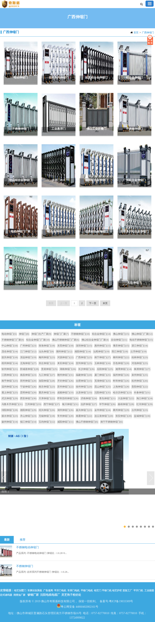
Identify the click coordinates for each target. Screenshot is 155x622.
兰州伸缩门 (33, 404)
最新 (7, 539)
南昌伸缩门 (28, 375)
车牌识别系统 (34, 590)
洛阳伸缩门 (47, 380)
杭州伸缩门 (140, 380)
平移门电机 (87, 590)
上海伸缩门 (121, 386)
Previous (5, 478)
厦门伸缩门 (102, 375)
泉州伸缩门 (140, 375)
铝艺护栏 (117, 590)
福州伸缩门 (121, 375)
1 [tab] (124, 527)
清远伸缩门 (28, 357)
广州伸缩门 (28, 345)
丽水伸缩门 (10, 416)
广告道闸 (48, 590)
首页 (136, 32)
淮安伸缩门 (123, 416)
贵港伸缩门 (49, 369)
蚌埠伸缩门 (121, 380)
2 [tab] (128, 527)
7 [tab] (149, 527)
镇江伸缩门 (28, 421)
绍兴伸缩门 (47, 410)
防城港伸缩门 (29, 369)
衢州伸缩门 (121, 410)
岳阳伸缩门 (105, 369)
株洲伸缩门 (142, 369)
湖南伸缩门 (68, 369)
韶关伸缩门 (10, 357)
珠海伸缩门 (47, 345)
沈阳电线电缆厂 (50, 594)
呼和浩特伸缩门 (67, 398)
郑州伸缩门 (28, 380)
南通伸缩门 (84, 416)
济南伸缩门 (89, 398)
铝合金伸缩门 (101, 334)
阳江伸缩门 (120, 351)
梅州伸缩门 (47, 357)
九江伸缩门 (47, 375)
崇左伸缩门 (47, 363)
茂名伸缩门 (10, 351)
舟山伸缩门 (28, 416)
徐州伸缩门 (84, 386)
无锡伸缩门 (47, 416)
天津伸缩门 (47, 398)
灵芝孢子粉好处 (71, 594)
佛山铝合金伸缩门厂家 (95, 339)
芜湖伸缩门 (102, 380)
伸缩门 (24, 334)
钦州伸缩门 (10, 369)
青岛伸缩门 (107, 398)
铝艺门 (97, 590)
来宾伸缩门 (65, 363)
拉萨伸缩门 (89, 404)
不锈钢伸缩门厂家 (13, 339)
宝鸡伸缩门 (47, 421)
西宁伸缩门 (52, 404)
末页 (105, 303)
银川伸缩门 (70, 404)
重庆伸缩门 (47, 392)
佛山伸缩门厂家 (142, 334)
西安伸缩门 (28, 398)
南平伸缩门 (10, 380)
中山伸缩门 (10, 345)
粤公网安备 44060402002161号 (77, 606)
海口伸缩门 (144, 398)
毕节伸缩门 (107, 404)
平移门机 (107, 590)
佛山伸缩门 (121, 334)
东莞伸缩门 (65, 345)
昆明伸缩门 (28, 392)
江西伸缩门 (10, 375)
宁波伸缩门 (28, 386)
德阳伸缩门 (28, 410)
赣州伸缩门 (65, 375)
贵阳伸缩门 (140, 386)
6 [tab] (145, 527)
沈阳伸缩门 (102, 392)
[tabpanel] (77, 461)
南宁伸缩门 (102, 357)
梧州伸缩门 (10, 363)
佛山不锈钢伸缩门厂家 (65, 339)
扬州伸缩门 (10, 421)
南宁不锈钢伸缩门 (112, 421)
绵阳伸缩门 (10, 410)
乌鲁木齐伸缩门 (12, 404)
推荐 (22, 539)
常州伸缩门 (65, 416)
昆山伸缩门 (102, 386)
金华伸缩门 (102, 410)
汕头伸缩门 (46, 351)
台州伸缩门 (140, 410)
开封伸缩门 (65, 380)
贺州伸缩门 (84, 363)
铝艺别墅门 (20, 590)
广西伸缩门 (148, 32)
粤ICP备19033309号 (121, 601)
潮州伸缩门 (64, 351)
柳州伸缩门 (121, 357)
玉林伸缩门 (102, 363)
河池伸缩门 (140, 363)
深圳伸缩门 (84, 345)
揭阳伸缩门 (83, 351)
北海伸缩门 (28, 363)
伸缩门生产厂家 (41, 334)
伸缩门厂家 (61, 334)
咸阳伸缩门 (65, 421)
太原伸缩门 (84, 392)
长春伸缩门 (142, 392)
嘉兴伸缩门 (84, 410)
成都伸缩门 (65, 392)
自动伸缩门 (119, 339)
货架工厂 (127, 590)
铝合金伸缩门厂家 (38, 339)
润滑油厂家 (19, 595)
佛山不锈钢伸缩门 (87, 421)
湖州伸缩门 (65, 410)
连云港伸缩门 (103, 416)
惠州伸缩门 (102, 345)
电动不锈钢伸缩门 (141, 339)
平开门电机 (60, 590)
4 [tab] (136, 527)
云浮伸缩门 (138, 351)
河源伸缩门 (65, 357)
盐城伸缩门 (142, 416)
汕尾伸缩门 (101, 351)
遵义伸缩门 (10, 392)
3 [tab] (132, 527)
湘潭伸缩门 (123, 369)
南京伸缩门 (47, 386)
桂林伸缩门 (140, 357)
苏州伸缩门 (65, 386)
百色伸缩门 (121, 363)
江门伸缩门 (28, 351)
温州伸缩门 (10, 386)
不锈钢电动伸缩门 (27, 547)
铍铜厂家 (33, 594)
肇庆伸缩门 (121, 345)
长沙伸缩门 (86, 369)
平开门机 (138, 590)
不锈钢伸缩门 (80, 334)
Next (151, 478)
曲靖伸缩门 (126, 404)
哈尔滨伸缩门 (122, 392)
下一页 (92, 303)
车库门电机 (73, 590)
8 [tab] (153, 527)
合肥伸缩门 (84, 380)
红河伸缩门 (144, 404)
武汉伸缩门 (10, 398)
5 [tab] (140, 527)
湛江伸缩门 (140, 345)
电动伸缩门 (9, 334)
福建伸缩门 (84, 375)
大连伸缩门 (126, 398)
